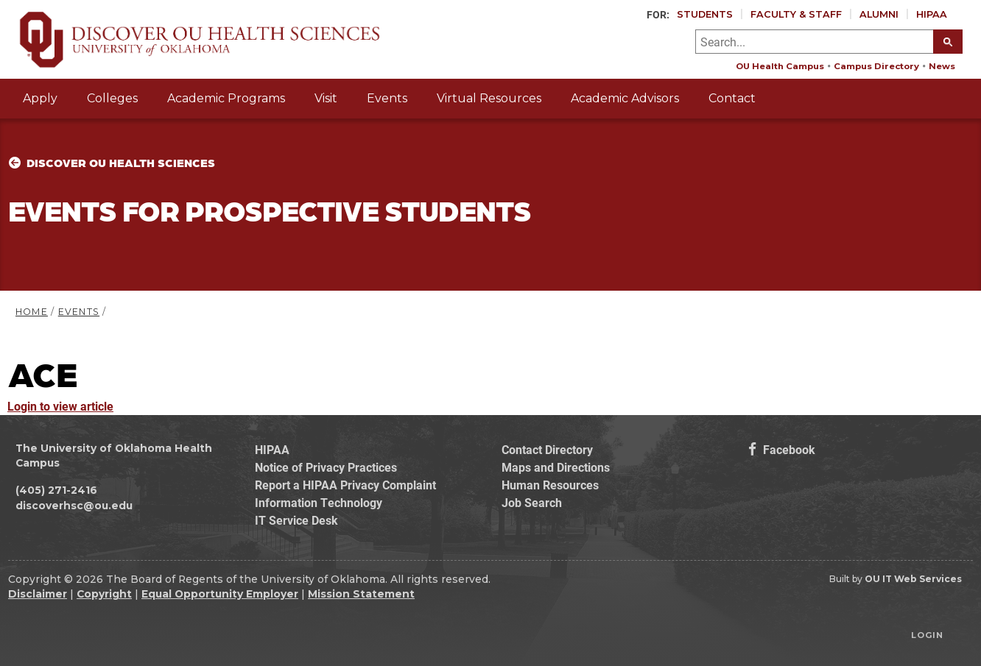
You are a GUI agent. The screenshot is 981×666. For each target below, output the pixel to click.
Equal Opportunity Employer (219, 594)
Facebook (781, 449)
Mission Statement (361, 594)
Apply (40, 98)
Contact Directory (547, 449)
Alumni (879, 14)
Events (387, 98)
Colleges (112, 98)
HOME (31, 311)
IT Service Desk (296, 520)
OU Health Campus (780, 66)
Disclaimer (37, 594)
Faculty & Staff (796, 14)
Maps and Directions (556, 467)
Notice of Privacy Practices (326, 467)
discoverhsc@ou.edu (74, 505)
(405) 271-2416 (56, 490)
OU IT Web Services (913, 578)
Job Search (532, 502)
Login (927, 635)
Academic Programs (226, 98)
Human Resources (550, 484)
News (942, 66)
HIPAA (931, 14)
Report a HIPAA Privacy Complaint (345, 484)
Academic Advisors (625, 98)
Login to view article (60, 406)
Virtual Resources (489, 98)
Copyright (104, 594)
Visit (325, 98)
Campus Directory (876, 66)
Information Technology (318, 502)
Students (705, 14)
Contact (732, 98)
